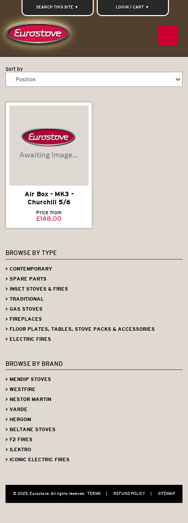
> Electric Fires (28, 339)
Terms (99, 493)
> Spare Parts (26, 279)
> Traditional (25, 299)
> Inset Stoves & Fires (37, 289)
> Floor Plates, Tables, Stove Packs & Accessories (80, 329)
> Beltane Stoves (31, 429)
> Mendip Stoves (28, 379)
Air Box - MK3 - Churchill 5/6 (49, 198)
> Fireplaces (24, 319)
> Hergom (18, 419)
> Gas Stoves (24, 309)
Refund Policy (134, 493)
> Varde (17, 409)
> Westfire (21, 389)
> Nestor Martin (28, 399)
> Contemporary (29, 269)
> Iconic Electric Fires (38, 459)
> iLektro (18, 449)
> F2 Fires (19, 439)
